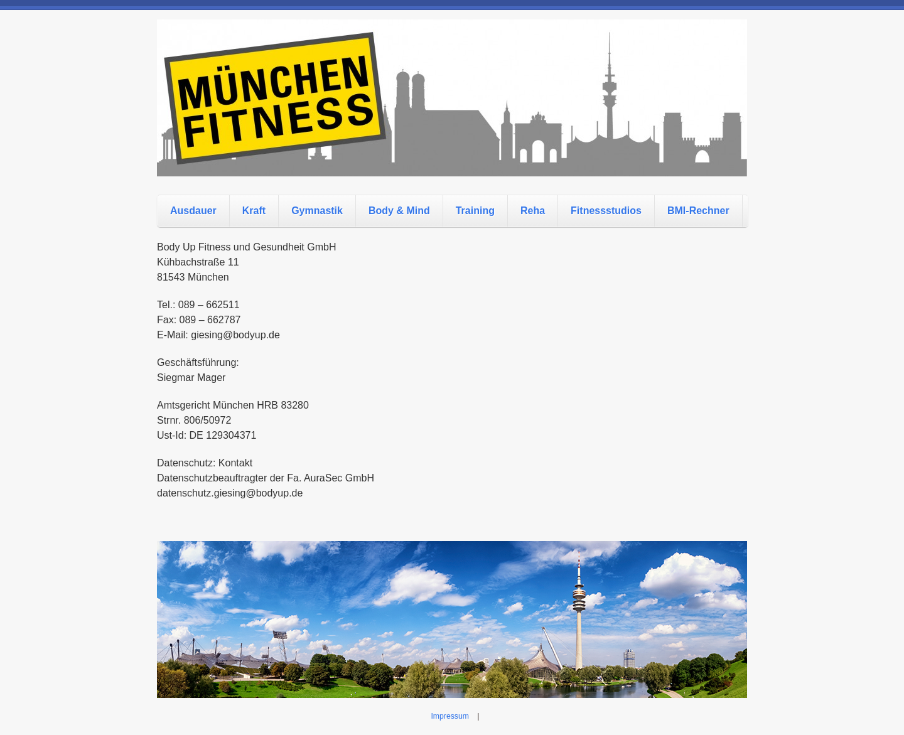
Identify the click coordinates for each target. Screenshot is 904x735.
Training (475, 210)
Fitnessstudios (606, 210)
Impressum (450, 716)
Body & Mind (399, 210)
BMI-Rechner (698, 210)
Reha (532, 210)
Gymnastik (317, 210)
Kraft (254, 210)
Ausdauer (193, 210)
